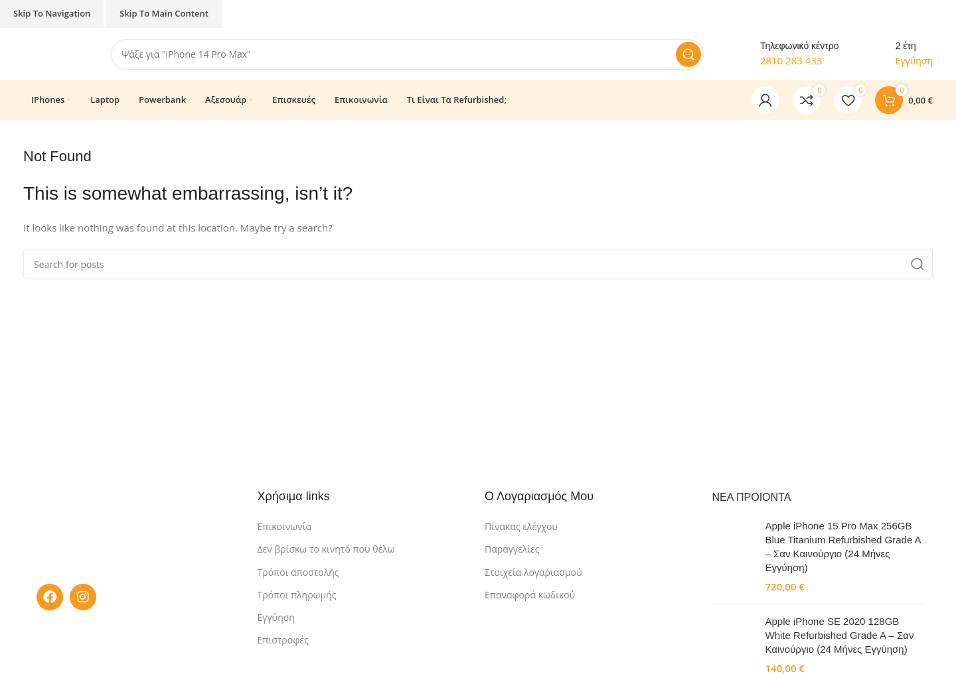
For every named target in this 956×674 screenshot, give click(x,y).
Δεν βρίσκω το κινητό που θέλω (326, 549)
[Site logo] (54, 53)
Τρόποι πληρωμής (297, 595)
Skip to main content (164, 13)
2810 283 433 (791, 61)
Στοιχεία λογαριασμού (533, 572)
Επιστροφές (283, 640)
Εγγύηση (276, 618)
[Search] (408, 54)
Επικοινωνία (284, 527)
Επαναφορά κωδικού (530, 595)
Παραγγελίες (512, 549)
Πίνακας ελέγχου (521, 527)
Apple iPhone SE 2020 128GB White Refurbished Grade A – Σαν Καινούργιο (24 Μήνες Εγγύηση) (839, 635)
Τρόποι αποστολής (298, 572)
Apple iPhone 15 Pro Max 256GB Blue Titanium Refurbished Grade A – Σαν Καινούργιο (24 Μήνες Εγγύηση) (843, 546)
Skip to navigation (51, 13)
